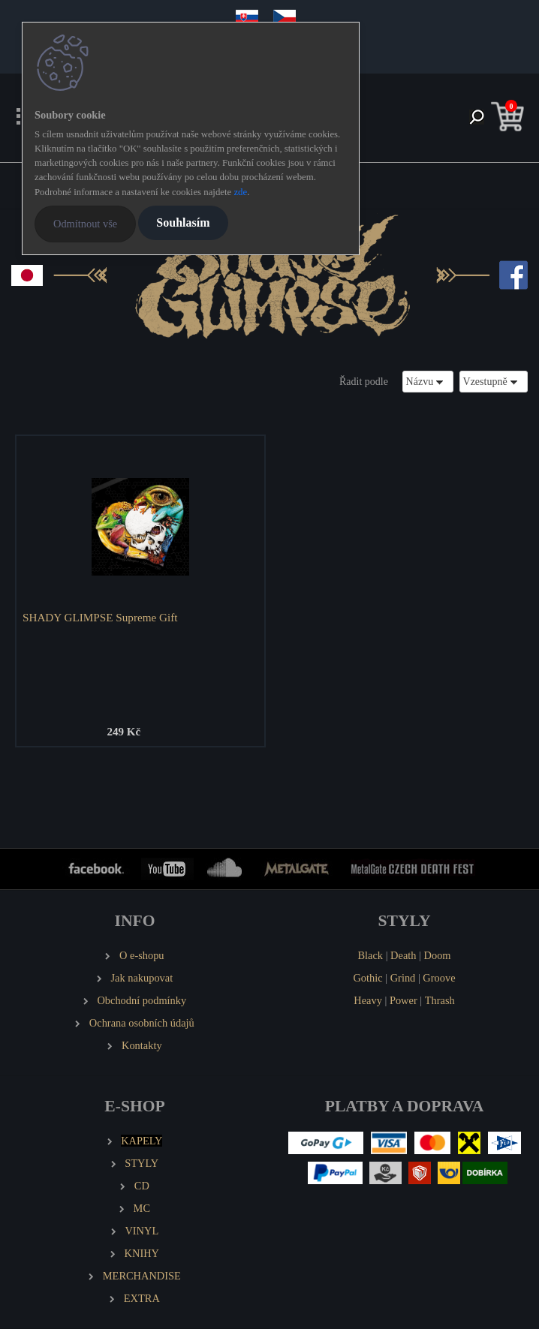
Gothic (367, 978)
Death (403, 955)
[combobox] (427, 381)
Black (370, 955)
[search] (476, 118)
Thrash (440, 1000)
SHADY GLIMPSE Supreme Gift (100, 617)
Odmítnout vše (85, 224)
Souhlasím (182, 222)
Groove (439, 978)
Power (403, 1000)
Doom (437, 955)
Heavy (368, 1000)
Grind (403, 978)
